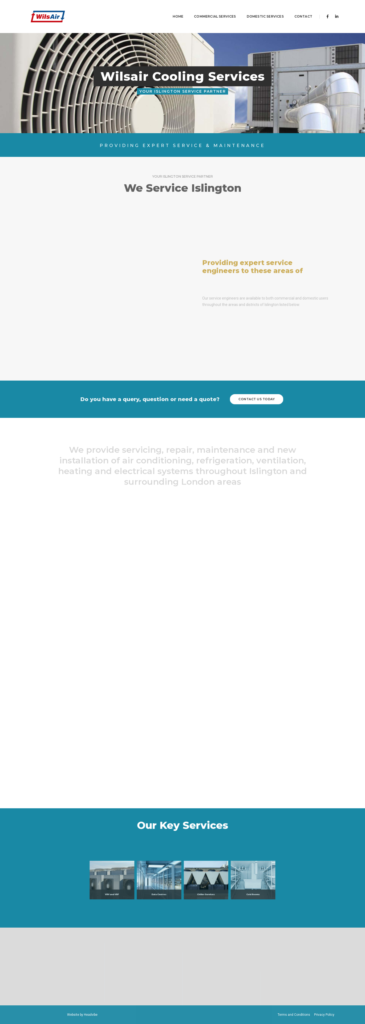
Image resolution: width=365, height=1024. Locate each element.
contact (295, 9)
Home (170, 9)
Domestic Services (257, 9)
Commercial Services (207, 9)
